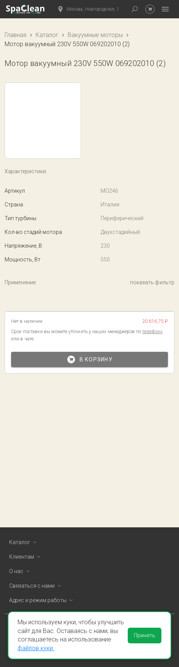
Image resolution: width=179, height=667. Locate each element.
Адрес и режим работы (42, 600)
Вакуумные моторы (95, 35)
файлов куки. (36, 648)
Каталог (47, 35)
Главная (15, 35)
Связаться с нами (36, 586)
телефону (152, 331)
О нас (21, 571)
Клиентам (26, 557)
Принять (144, 635)
